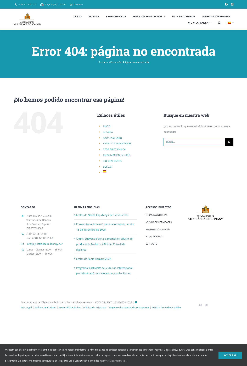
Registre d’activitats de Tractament (129, 307)
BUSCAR (107, 166)
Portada (103, 62)
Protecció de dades (70, 307)
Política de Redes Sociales (166, 307)
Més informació (118, 360)
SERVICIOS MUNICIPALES (117, 143)
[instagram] (232, 4)
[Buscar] (229, 142)
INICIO (106, 126)
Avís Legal (26, 307)
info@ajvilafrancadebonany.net (44, 243)
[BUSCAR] (219, 22)
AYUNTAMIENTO (112, 137)
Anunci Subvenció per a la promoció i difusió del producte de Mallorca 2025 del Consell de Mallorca (104, 244)
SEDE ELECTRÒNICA (114, 149)
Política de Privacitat (94, 307)
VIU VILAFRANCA (112, 160)
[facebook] (226, 4)
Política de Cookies (45, 307)
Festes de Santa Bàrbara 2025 (93, 258)
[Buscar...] (194, 142)
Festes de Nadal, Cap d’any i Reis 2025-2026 (102, 215)
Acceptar (230, 355)
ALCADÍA (108, 132)
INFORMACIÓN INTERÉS (116, 155)
